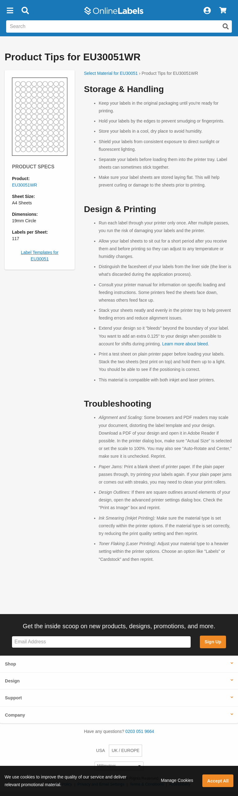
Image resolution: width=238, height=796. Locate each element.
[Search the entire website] (119, 26)
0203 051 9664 (139, 731)
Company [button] (15, 715)
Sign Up (212, 641)
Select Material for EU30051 (111, 73)
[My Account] (207, 11)
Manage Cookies (177, 780)
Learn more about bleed (185, 343)
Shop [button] (10, 663)
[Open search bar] (25, 11)
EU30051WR (24, 185)
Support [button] (13, 697)
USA (100, 750)
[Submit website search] (225, 26)
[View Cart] (223, 10)
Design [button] (12, 680)
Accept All (218, 780)
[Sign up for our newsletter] (101, 642)
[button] (9, 11)
